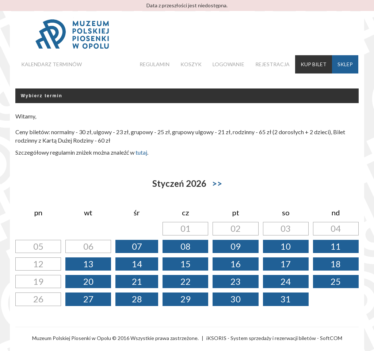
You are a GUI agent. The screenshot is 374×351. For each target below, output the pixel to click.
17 (285, 263)
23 (235, 281)
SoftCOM (331, 338)
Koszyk (191, 64)
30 (235, 299)
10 (285, 246)
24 (285, 281)
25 (336, 281)
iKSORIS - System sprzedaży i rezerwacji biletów (261, 338)
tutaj (141, 152)
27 (88, 299)
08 (185, 246)
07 (137, 246)
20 (88, 281)
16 (235, 263)
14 (137, 263)
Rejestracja (272, 64)
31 (285, 299)
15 (185, 263)
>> (217, 183)
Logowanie (228, 64)
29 (185, 299)
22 (185, 281)
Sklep (345, 64)
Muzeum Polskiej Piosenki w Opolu (71, 338)
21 (137, 281)
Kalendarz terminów (51, 64)
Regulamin (154, 64)
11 (336, 246)
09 (235, 246)
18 (336, 263)
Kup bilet (314, 64)
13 (88, 263)
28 (137, 299)
